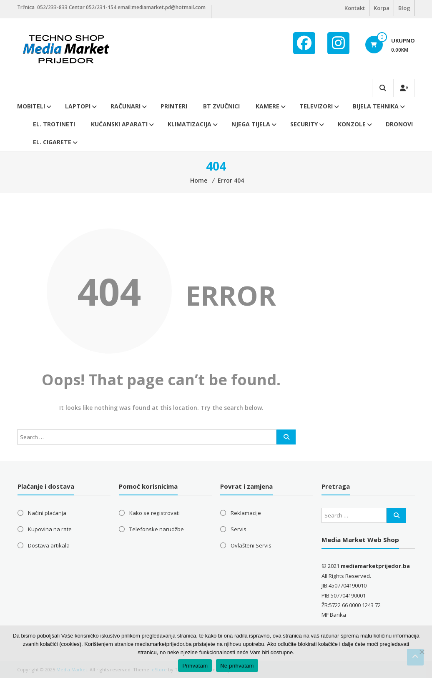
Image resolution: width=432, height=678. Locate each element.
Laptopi (77, 106)
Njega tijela (250, 124)
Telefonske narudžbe (156, 529)
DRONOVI (399, 124)
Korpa (381, 8)
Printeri (174, 106)
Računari (126, 106)
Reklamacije (246, 513)
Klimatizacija (189, 124)
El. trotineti (54, 124)
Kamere (267, 106)
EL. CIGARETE (52, 142)
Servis (238, 529)
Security (304, 124)
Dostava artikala (49, 545)
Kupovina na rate (50, 529)
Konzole (352, 124)
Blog (404, 8)
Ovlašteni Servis (251, 545)
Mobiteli (31, 106)
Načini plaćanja (47, 513)
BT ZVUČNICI (221, 106)
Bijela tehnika (376, 106)
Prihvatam (195, 666)
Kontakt (354, 8)
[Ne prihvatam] (421, 652)
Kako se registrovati (154, 513)
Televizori (316, 106)
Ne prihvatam (237, 666)
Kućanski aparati (119, 124)
